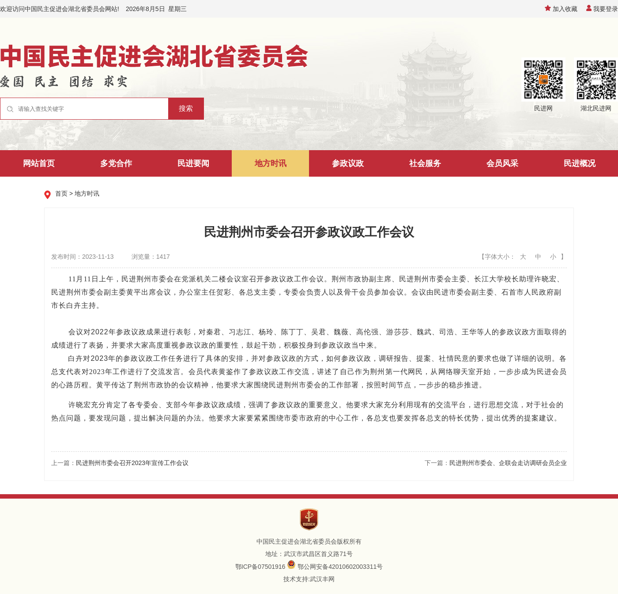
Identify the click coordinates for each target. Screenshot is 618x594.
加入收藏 (561, 8)
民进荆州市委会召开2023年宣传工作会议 (132, 462)
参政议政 (348, 163)
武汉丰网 (322, 579)
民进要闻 (193, 163)
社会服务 (425, 163)
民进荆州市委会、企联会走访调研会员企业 (508, 462)
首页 (61, 193)
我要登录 (602, 8)
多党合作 (116, 163)
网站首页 (39, 163)
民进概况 (579, 163)
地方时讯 (270, 163)
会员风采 (502, 163)
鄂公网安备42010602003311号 (340, 566)
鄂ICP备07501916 (260, 566)
